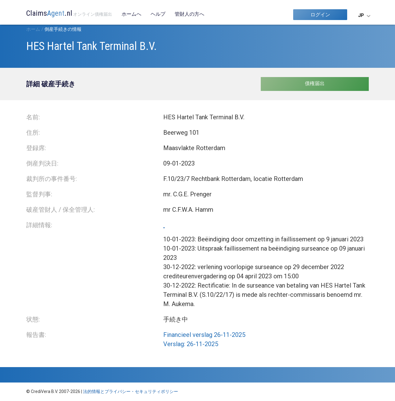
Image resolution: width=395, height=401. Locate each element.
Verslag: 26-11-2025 (190, 344)
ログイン (320, 15)
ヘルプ (158, 14)
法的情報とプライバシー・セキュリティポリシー (130, 391)
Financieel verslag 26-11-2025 (204, 334)
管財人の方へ (189, 14)
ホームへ (131, 14)
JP (361, 15)
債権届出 (315, 83)
